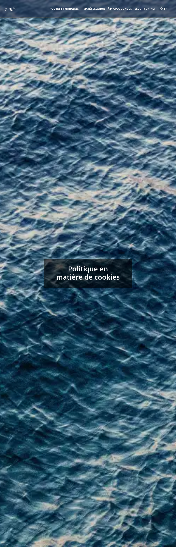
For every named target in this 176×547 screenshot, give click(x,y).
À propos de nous (120, 8)
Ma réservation (94, 8)
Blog (138, 8)
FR (163, 9)
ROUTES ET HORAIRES (64, 9)
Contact (150, 8)
